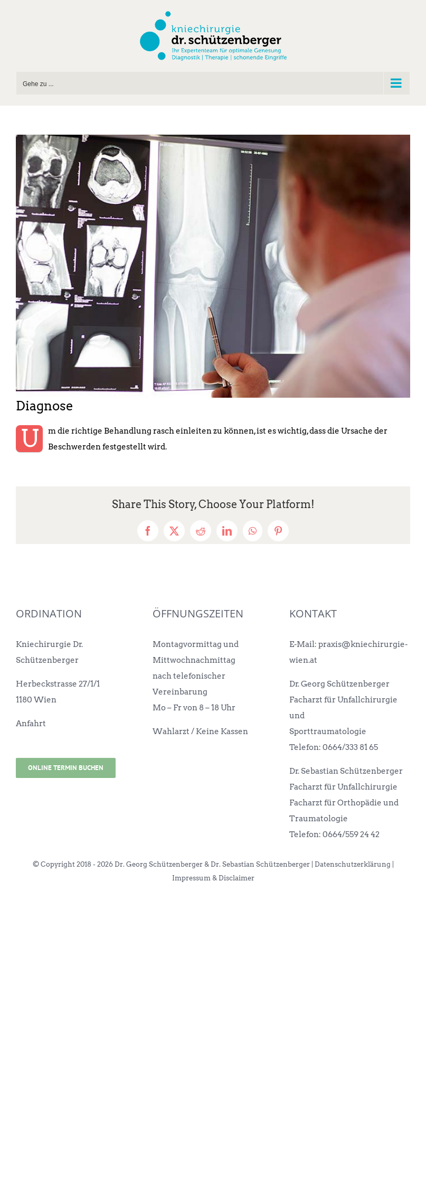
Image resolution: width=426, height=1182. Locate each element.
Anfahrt (31, 723)
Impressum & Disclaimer (213, 878)
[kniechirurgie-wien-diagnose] (213, 266)
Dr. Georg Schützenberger (339, 684)
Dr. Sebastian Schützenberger (346, 771)
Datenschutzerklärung (353, 864)
